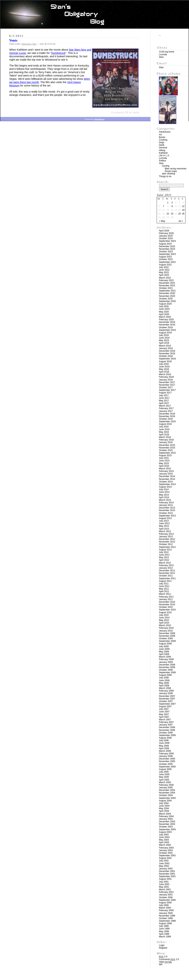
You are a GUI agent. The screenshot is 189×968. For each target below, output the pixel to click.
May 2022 (164, 272)
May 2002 (164, 866)
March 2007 (165, 719)
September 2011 (167, 578)
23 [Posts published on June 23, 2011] (172, 213)
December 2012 (167, 539)
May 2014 (164, 495)
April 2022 (164, 275)
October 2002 (166, 853)
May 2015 (164, 463)
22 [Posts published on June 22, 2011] (167, 213)
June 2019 (164, 338)
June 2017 (164, 398)
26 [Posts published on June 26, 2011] (183, 213)
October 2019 (166, 327)
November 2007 (167, 698)
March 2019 (165, 345)
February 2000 (166, 910)
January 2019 (166, 348)
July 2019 (164, 335)
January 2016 (166, 442)
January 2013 (166, 536)
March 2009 (165, 656)
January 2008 (166, 693)
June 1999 (164, 928)
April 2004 (164, 811)
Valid (165, 962)
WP (161, 964)
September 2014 (167, 484)
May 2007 (164, 714)
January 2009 (166, 662)
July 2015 (164, 458)
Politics (162, 160)
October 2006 (166, 732)
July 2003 (164, 834)
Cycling (165, 166)
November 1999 (167, 915)
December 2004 (167, 790)
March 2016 (165, 437)
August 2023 (165, 256)
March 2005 (165, 782)
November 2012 (167, 541)
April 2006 (164, 748)
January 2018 (166, 379)
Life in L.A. (164, 155)
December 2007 (167, 696)
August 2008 (165, 675)
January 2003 (166, 850)
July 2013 (164, 521)
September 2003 (167, 829)
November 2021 (167, 285)
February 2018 (166, 377)
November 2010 (167, 604)
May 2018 (164, 369)
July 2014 (164, 489)
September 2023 (167, 254)
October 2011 (166, 575)
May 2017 (164, 400)
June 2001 (164, 884)
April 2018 (164, 372)
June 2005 (164, 774)
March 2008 (165, 688)
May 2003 (164, 840)
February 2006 (166, 753)
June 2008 (164, 680)
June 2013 (164, 523)
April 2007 (164, 717)
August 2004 (165, 800)
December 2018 (167, 351)
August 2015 (165, 455)
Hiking (162, 150)
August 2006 (165, 738)
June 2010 (164, 617)
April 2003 (164, 842)
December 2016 (167, 413)
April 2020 (164, 314)
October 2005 (166, 764)
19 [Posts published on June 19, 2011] (183, 210)
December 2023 (167, 246)
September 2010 (167, 609)
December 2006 (167, 727)
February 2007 (166, 722)
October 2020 (166, 298)
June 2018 (164, 366)
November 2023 (167, 249)
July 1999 (164, 926)
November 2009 (167, 636)
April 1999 (164, 934)
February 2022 (166, 280)
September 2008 (167, 672)
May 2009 (164, 651)
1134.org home (166, 51)
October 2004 (166, 795)
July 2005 (164, 772)
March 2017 (165, 405)
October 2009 (166, 638)
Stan (34, 44)
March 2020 (165, 317)
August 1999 (165, 923)
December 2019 (167, 322)
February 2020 (166, 319)
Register (163, 948)
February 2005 (166, 785)
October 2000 (166, 897)
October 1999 (166, 918)
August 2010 (165, 612)
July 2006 (164, 740)
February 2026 (166, 233)
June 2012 (164, 555)
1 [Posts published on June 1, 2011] (168, 202)
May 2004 (164, 808)
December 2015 (167, 445)
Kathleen (163, 153)
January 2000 (166, 913)
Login (161, 945)
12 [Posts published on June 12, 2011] (183, 206)
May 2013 (164, 526)
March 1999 (165, 936)
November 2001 (167, 874)
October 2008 (166, 670)
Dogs (161, 142)
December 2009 (167, 633)
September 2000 (167, 900)
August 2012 (165, 549)
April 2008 (164, 685)
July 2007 (164, 709)
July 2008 (164, 677)
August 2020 (165, 304)
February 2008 (166, 690)
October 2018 (166, 356)
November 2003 (167, 824)
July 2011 (164, 583)
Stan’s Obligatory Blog (95, 14)
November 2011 (167, 573)
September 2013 (167, 515)
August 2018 (165, 361)
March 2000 (165, 907)
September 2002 (167, 855)
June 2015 (164, 460)
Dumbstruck (58, 53)
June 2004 (164, 806)
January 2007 (166, 724)
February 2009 (166, 659)
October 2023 (166, 251)
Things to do (165, 176)
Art (160, 134)
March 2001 (165, 889)
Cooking (163, 140)
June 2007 (164, 711)
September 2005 (167, 766)
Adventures (27, 44)
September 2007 (167, 704)
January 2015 (166, 473)
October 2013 (166, 513)
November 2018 (167, 353)
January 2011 (166, 599)
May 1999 (164, 931)
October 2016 (166, 419)
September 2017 (167, 390)
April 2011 (164, 591)
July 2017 (164, 395)
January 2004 (166, 819)
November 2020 (167, 296)
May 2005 (164, 777)
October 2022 (166, 259)
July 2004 (164, 803)
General (163, 147)
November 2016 (167, 416)
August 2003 (165, 832)
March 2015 (165, 468)
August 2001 (165, 879)
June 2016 (164, 429)
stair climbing (168, 173)
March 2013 (165, 531)
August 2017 (165, 392)
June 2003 (164, 837)
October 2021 (166, 288)
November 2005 (167, 761)
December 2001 (167, 871)
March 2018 (165, 374)
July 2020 (164, 306)
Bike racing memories (175, 168)
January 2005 (166, 787)
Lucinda (163, 54)
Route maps (171, 171)
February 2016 (166, 439)
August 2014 (165, 487)
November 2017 (167, 385)
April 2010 (164, 623)
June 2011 (164, 586)
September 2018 (167, 358)
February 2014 (166, 502)
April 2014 (164, 497)
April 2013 (164, 528)
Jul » (180, 221)
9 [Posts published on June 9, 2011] (172, 206)
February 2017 (166, 408)
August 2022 (165, 264)
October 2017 (166, 387)
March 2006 (165, 751)
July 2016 (164, 426)
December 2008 (167, 664)
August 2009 (165, 643)
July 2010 (164, 615)
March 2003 (165, 845)
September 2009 (167, 641)
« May (162, 221)
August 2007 (165, 706)
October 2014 (166, 481)
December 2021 (167, 283)
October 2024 (166, 238)
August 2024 (165, 244)
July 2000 (164, 905)
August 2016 (165, 424)
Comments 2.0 (169, 959)
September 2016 (167, 421)
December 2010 (167, 602)
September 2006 (167, 735)
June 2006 (164, 743)
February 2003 (166, 847)
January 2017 (166, 411)
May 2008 (164, 683)
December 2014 (167, 476)
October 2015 (166, 450)
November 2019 (167, 324)
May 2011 (164, 589)
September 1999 (167, 921)
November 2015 (167, 447)
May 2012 (164, 557)
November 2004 (167, 792)
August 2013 (165, 518)
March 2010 (165, 625)
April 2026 (164, 230)
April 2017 (164, 403)
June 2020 (164, 309)
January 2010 (166, 630)
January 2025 (166, 236)
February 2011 (166, 596)
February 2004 (166, 816)
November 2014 (167, 479)
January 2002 (166, 868)
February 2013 (166, 534)
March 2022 (165, 277)
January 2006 (166, 756)
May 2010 (164, 620)
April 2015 (164, 466)
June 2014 (164, 492)
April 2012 (164, 560)
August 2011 (165, 581)
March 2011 (165, 594)
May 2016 (164, 432)
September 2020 (167, 301)
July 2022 (164, 267)
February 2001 (166, 892)
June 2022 (164, 270)
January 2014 (166, 505)
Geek (161, 145)
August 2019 (165, 332)
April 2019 (164, 343)
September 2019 (167, 330)
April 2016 (164, 434)
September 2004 (167, 798)
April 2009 (164, 654)
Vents (13, 40)
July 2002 (164, 860)
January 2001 (166, 894)
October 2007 (166, 701)
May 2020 (164, 311)
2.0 (163, 956)
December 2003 (167, 821)
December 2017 (167, 382)
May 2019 (164, 340)
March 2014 (165, 500)
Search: (163, 182)
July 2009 (164, 646)
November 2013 (167, 510)
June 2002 (164, 863)
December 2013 (167, 507)
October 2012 (166, 544)
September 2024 (167, 241)
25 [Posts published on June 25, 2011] (179, 213)
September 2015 (167, 453)
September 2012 (167, 547)
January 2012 (166, 568)
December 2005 (167, 758)
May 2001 (164, 887)
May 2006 (164, 746)
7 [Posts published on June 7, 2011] (163, 206)
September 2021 (167, 290)
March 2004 (165, 813)
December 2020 (167, 293)
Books (162, 137)
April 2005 (164, 780)
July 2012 (164, 552)
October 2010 (166, 607)
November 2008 (167, 667)
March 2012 (165, 562)
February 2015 (166, 471)
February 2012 (166, 565)
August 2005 (165, 769)
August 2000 (165, 902)
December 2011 (167, 570)
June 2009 (164, 649)
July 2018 (164, 364)
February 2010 (166, 628)
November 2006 (167, 730)
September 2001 (167, 876)
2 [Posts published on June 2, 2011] (172, 202)
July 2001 (164, 881)
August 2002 (165, 858)
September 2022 (167, 262)
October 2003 (166, 826)
